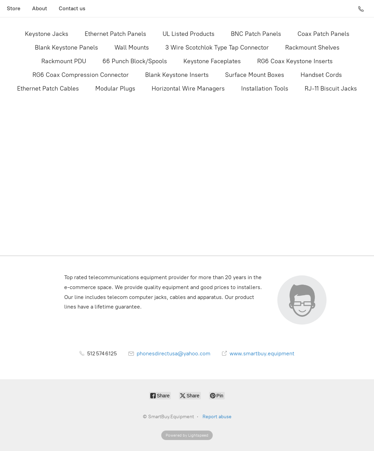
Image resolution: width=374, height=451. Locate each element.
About (39, 8)
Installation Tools (264, 88)
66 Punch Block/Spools (134, 61)
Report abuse (217, 417)
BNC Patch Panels (256, 34)
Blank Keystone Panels (66, 47)
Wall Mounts (131, 47)
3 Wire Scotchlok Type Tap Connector (217, 47)
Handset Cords (321, 75)
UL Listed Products (188, 34)
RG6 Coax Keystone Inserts (295, 61)
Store (13, 8)
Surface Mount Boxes (254, 75)
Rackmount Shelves (312, 47)
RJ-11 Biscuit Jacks (331, 88)
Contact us (72, 8)
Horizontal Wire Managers (188, 88)
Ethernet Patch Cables (48, 88)
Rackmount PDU (63, 61)
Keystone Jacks (46, 34)
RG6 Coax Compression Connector (80, 75)
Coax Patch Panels (323, 34)
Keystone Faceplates (212, 61)
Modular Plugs (115, 88)
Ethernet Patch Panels (115, 34)
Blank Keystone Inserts (177, 75)
